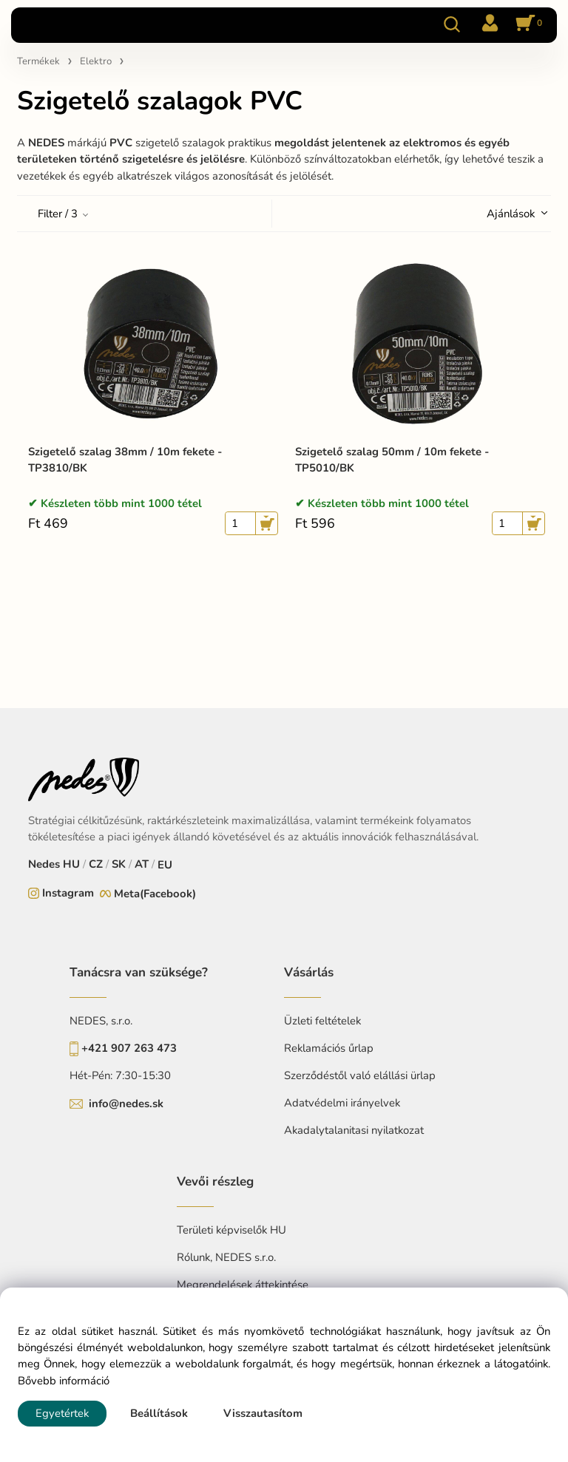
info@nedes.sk (126, 1103)
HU (71, 864)
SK (119, 864)
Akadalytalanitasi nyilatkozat (354, 1130)
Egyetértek (62, 1413)
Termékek (38, 61)
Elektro (96, 61)
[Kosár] (526, 24)
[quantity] (240, 523)
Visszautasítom (262, 1413)
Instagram (68, 892)
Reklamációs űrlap (328, 1048)
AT (142, 864)
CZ (96, 864)
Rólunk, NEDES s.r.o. (226, 1257)
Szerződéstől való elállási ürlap (360, 1075)
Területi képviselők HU (231, 1230)
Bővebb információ (63, 1380)
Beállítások (159, 1413)
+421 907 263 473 (129, 1048)
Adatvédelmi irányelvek (342, 1102)
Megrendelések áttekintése (242, 1284)
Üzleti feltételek (322, 1020)
